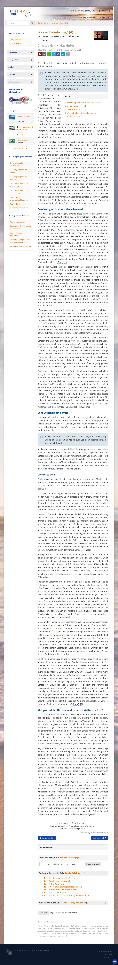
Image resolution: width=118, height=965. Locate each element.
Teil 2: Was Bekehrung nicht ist (57, 881)
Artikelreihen (13, 79)
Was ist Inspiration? (16, 211)
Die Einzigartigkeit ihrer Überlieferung (18, 183)
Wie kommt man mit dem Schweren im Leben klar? (21, 126)
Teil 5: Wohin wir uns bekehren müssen (60, 889)
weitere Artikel (20, 144)
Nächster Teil (99, 838)
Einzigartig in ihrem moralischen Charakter (18, 196)
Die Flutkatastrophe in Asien (20, 114)
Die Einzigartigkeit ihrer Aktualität (18, 171)
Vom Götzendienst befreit (78, 106)
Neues (46, 23)
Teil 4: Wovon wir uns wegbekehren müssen (63, 886)
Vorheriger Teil (46, 838)
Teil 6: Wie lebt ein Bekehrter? (56, 892)
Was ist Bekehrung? (73, 873)
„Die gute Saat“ (15, 39)
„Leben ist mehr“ (15, 43)
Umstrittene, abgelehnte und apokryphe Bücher (20, 226)
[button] (114, 961)
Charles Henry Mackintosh (74, 902)
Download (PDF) (93, 864)
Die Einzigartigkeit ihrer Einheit (18, 165)
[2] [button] (52, 631)
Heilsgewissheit (18, 137)
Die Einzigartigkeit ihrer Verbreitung (18, 177)
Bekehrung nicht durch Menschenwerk (83, 102)
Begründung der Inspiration (19, 221)
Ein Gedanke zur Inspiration (19, 231)
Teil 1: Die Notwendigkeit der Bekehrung (61, 878)
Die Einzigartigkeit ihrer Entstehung (18, 159)
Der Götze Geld (73, 109)
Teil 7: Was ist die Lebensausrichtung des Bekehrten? (66, 895)
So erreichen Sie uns (105, 951)
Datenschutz (64, 23)
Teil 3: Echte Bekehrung (54, 884)
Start (40, 23)
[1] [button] (70, 617)
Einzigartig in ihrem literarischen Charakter (18, 190)
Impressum (54, 23)
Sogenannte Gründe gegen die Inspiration (20, 216)
